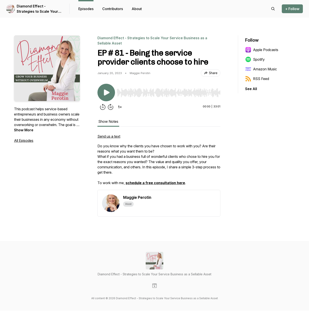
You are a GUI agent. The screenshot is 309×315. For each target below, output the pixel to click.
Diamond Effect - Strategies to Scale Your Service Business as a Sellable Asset (37, 9)
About (137, 9)
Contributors (112, 9)
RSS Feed (257, 79)
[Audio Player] (168, 91)
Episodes (85, 9)
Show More (23, 130)
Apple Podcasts (261, 50)
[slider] (168, 92)
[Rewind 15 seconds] (103, 107)
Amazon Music (261, 69)
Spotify (255, 59)
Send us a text (108, 136)
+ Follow (292, 9)
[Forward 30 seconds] (111, 107)
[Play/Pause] (106, 92)
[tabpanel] (158, 162)
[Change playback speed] (119, 107)
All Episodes (23, 140)
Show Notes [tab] (108, 121)
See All (251, 89)
